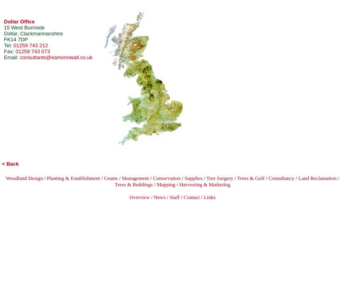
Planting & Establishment (73, 178)
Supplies (194, 178)
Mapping (166, 184)
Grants (111, 178)
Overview (139, 197)
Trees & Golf (251, 178)
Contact (192, 197)
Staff (174, 197)
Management (135, 178)
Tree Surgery (219, 178)
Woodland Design (24, 178)
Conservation (166, 178)
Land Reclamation (317, 178)
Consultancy (281, 178)
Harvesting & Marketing (204, 184)
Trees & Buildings (134, 184)
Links (210, 197)
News (160, 197)
